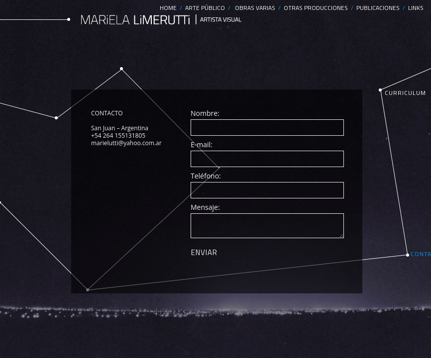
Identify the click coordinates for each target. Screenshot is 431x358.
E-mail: (202, 144)
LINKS (416, 7)
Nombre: (205, 113)
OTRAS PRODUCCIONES (317, 7)
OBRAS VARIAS (256, 7)
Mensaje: (205, 207)
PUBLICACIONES (379, 7)
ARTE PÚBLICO (206, 7)
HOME (170, 7)
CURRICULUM (405, 93)
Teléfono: (206, 175)
